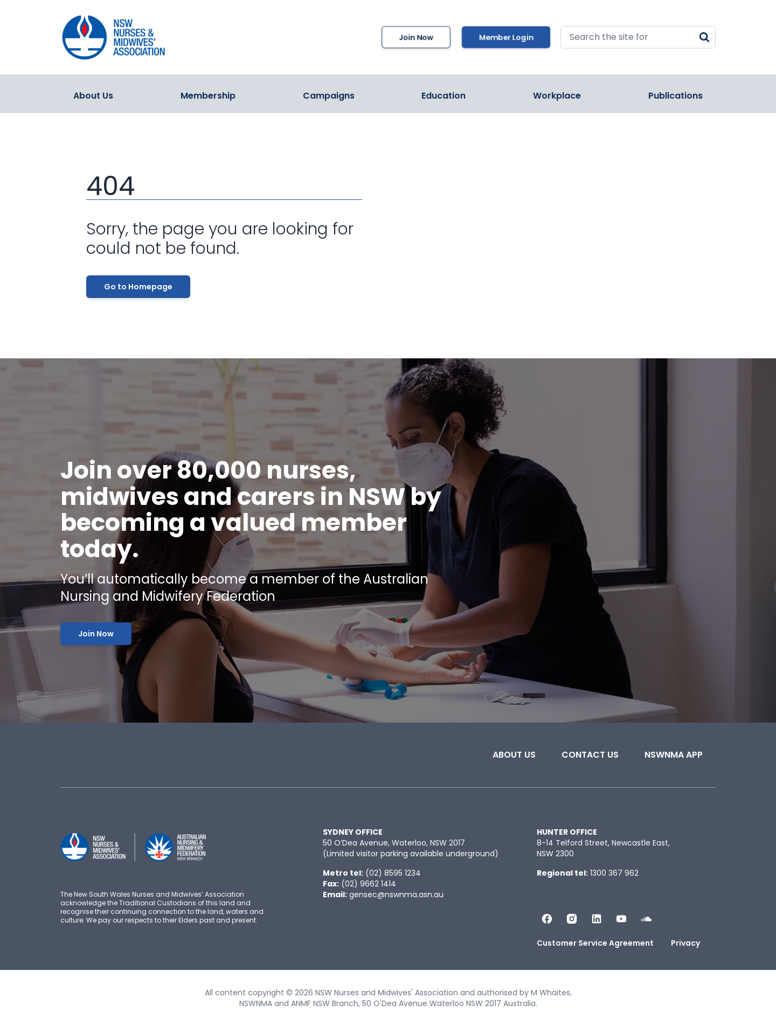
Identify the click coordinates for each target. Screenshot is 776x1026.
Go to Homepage (138, 286)
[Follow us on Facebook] (547, 919)
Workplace (557, 95)
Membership (208, 95)
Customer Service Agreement (595, 943)
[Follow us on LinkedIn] (596, 919)
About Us (93, 95)
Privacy (685, 943)
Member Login (506, 37)
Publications (675, 95)
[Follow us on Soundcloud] (646, 919)
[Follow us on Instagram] (572, 919)
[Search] (704, 37)
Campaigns (329, 95)
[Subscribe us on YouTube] (621, 919)
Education (443, 95)
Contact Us (590, 754)
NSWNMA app (674, 754)
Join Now (416, 37)
